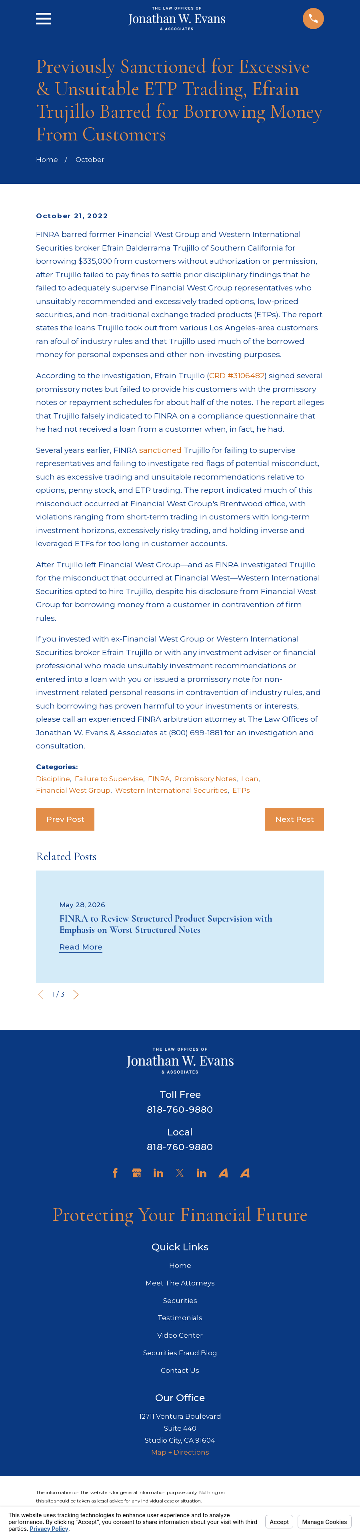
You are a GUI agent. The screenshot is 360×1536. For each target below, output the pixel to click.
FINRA (159, 779)
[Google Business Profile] (137, 1173)
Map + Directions (180, 1452)
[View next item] (76, 994)
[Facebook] (115, 1173)
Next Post (294, 819)
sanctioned (160, 450)
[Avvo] (223, 1173)
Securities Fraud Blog (180, 1353)
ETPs (241, 790)
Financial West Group (73, 790)
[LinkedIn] (158, 1173)
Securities (180, 1301)
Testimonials (180, 1318)
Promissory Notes (205, 779)
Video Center (180, 1335)
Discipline (53, 779)
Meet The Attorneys (180, 1283)
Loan (249, 779)
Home (180, 1265)
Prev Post (65, 819)
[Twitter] (180, 1173)
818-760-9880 (180, 1109)
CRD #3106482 (236, 375)
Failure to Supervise (109, 779)
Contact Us (180, 1370)
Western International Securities (171, 790)
